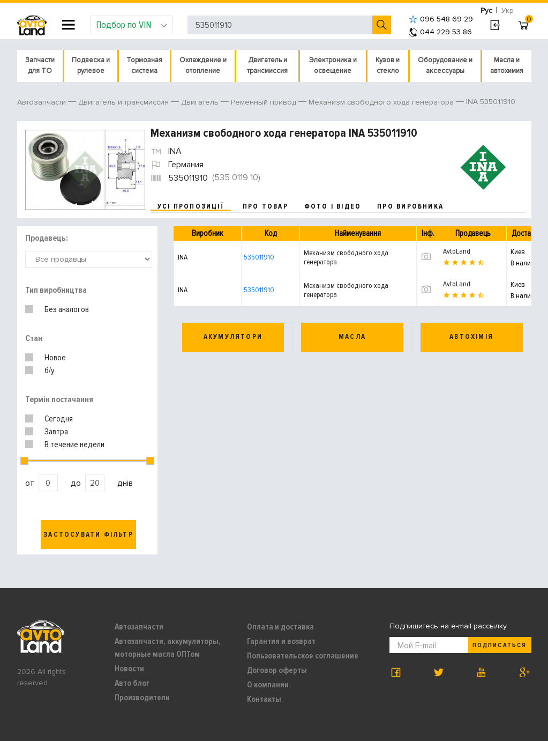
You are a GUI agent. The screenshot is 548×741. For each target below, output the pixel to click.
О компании (268, 685)
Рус (486, 10)
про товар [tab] (265, 206)
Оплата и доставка (280, 627)
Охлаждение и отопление (203, 65)
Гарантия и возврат (281, 641)
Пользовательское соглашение (302, 656)
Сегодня (58, 418)
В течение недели (74, 444)
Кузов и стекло (388, 65)
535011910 (259, 257)
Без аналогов (66, 309)
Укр (507, 10)
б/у (49, 370)
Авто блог (132, 683)
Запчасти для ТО (40, 65)
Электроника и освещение (333, 65)
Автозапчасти (139, 627)
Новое (55, 357)
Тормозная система (144, 65)
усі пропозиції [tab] (190, 206)
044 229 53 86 (440, 31)
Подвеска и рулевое (91, 65)
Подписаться (499, 645)
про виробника (410, 206)
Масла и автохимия (506, 65)
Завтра (56, 431)
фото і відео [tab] (333, 206)
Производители (142, 697)
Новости (129, 668)
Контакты (264, 699)
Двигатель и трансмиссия (267, 65)
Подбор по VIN (131, 25)
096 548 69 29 (441, 19)
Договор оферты (277, 670)
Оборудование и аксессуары (445, 65)
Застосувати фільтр (88, 534)
